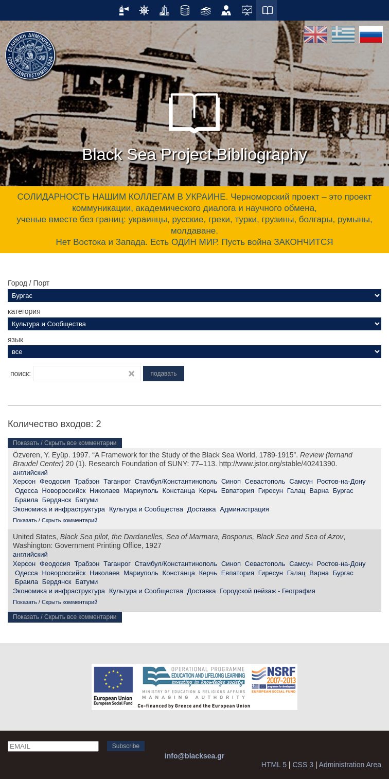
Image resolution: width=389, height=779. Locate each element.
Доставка (201, 509)
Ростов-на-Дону (341, 481)
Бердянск (57, 500)
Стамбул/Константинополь (176, 481)
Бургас (343, 490)
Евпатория (237, 490)
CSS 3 (302, 764)
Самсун (301, 481)
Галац (296, 490)
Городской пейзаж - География (267, 591)
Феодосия (55, 481)
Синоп (231, 481)
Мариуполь (140, 490)
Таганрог (117, 481)
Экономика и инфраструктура (59, 509)
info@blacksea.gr (194, 756)
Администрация (244, 509)
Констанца (179, 490)
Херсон (24, 481)
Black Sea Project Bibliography (194, 123)
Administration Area (350, 764)
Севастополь (265, 481)
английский (30, 472)
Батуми (86, 500)
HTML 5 (274, 764)
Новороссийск (64, 490)
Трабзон (86, 481)
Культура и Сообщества (146, 509)
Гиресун (270, 490)
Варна (319, 490)
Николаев (104, 490)
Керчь (208, 490)
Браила (26, 500)
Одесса (26, 490)
